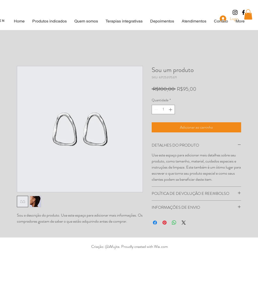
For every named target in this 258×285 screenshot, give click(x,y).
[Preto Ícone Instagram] (235, 12)
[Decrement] (155, 109)
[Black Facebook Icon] (243, 12)
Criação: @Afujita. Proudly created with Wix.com (129, 246)
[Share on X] (184, 223)
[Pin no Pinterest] (165, 223)
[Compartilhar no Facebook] (155, 223)
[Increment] (171, 109)
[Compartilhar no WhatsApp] (174, 223)
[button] (248, 14)
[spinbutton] (163, 109)
